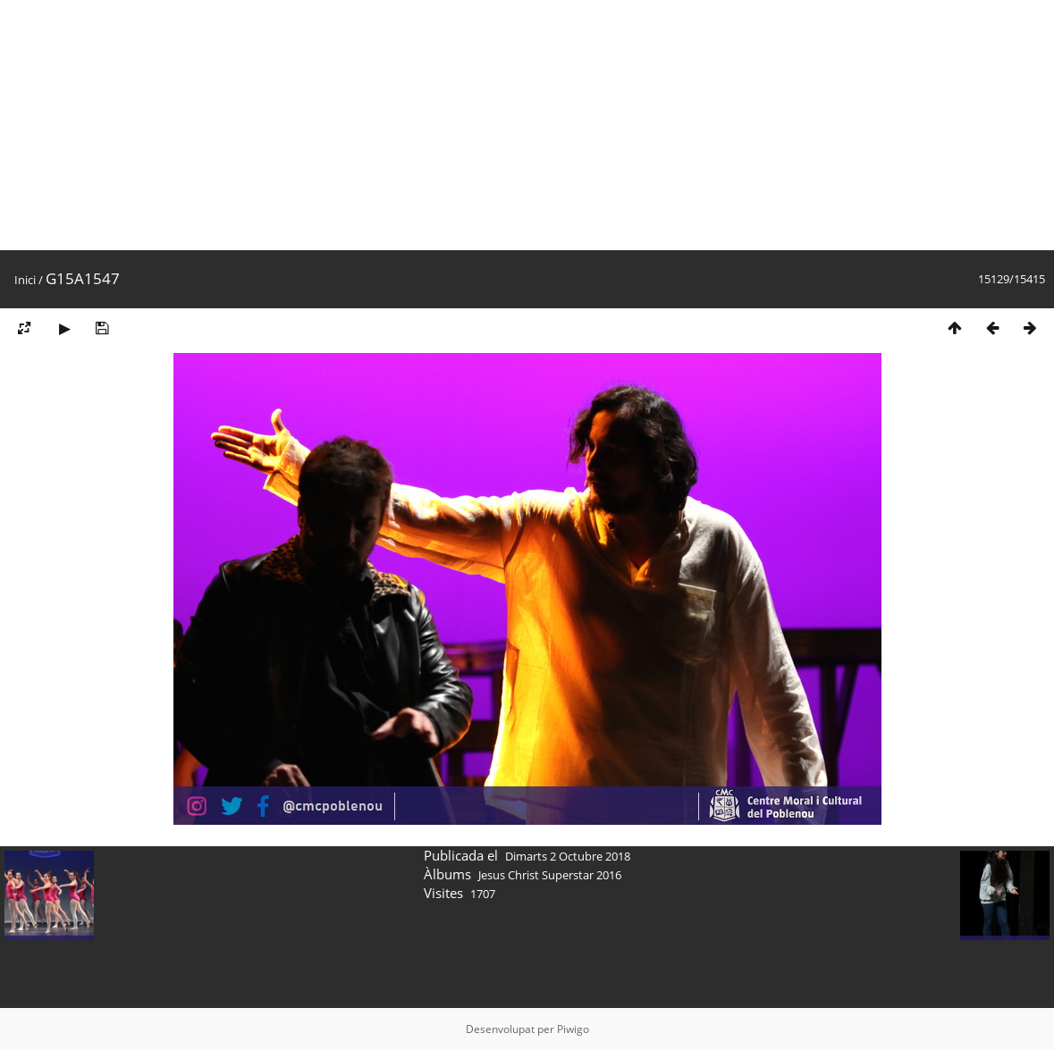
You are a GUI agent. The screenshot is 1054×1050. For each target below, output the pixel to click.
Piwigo (573, 1029)
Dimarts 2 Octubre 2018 (567, 856)
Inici (25, 280)
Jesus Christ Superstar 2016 (549, 875)
